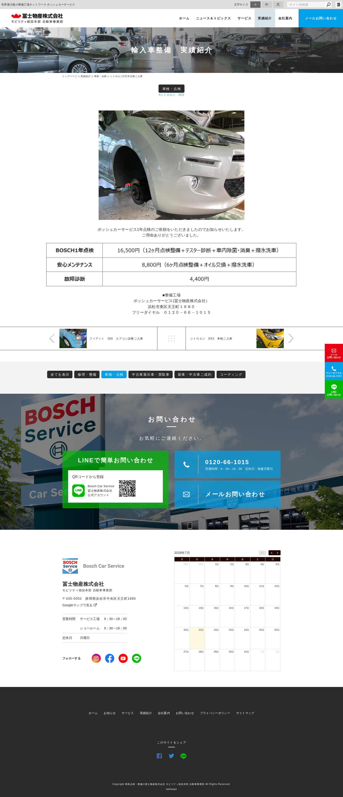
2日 (232, 564)
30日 (201, 564)
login (338, 4)
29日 (186, 564)
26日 (276, 630)
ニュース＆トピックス (213, 18)
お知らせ (110, 713)
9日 (232, 586)
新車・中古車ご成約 (195, 374)
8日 (217, 586)
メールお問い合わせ (321, 18)
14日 (201, 608)
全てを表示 (60, 374)
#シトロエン (167, 94)
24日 (246, 630)
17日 (246, 608)
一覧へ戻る (171, 338)
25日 (261, 630)
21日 (201, 630)
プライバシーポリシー (215, 713)
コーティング (231, 374)
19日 (276, 608)
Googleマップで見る (79, 605)
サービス (245, 18)
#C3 (181, 94)
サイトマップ (245, 713)
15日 (216, 608)
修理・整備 (87, 374)
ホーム (184, 18)
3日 (247, 564)
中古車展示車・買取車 (150, 374)
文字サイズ (241, 4)
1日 (217, 564)
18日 (261, 608)
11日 (261, 586)
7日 (202, 586)
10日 (246, 586)
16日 (231, 608)
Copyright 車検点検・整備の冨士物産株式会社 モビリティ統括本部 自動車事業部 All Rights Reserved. (172, 784)
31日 (246, 651)
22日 (216, 630)
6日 (187, 586)
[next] (277, 552)
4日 (262, 564)
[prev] (272, 552)
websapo (171, 789)
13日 (186, 608)
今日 (262, 553)
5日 (277, 564)
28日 (201, 651)
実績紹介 (265, 18)
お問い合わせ (185, 713)
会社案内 (285, 18)
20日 (186, 630)
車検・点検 (171, 89)
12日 (276, 586)
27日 (186, 651)
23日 (231, 630)
